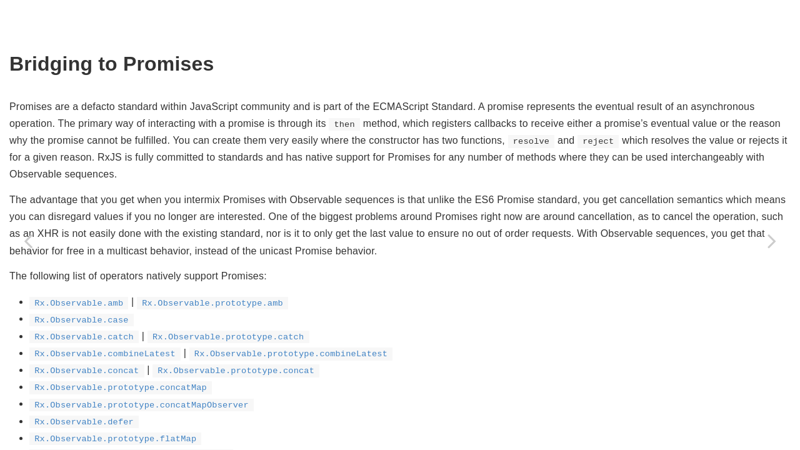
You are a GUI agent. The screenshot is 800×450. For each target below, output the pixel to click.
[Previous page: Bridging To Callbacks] (28, 240)
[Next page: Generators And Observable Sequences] (772, 240)
